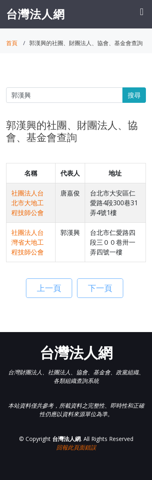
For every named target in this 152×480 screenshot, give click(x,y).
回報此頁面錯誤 (76, 447)
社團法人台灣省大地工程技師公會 (27, 242)
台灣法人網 (35, 14)
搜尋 (134, 95)
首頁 (11, 43)
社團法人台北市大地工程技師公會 (27, 203)
